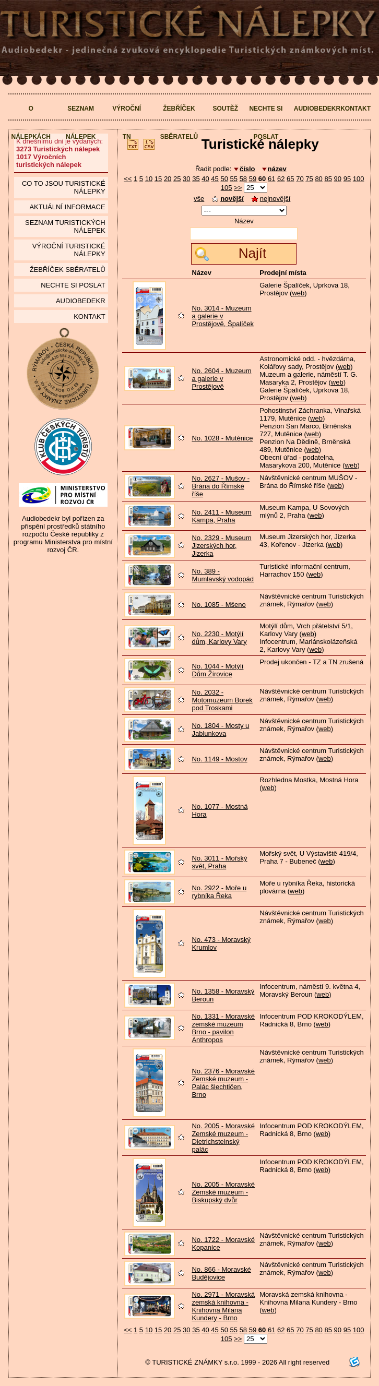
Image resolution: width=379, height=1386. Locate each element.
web (298, 293)
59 (252, 179)
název (277, 169)
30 (186, 179)
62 (281, 179)
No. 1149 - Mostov (219, 759)
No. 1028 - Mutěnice (222, 438)
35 (195, 179)
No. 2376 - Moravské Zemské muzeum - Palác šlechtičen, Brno (223, 1082)
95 (347, 179)
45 (214, 179)
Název (244, 221)
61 (271, 179)
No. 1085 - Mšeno (218, 604)
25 (177, 179)
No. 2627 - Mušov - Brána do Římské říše (221, 486)
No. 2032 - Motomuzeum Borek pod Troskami (222, 700)
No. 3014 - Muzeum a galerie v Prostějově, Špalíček (223, 316)
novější (228, 198)
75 (309, 179)
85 (327, 179)
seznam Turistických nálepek (65, 226)
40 (205, 179)
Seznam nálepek (81, 122)
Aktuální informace (67, 207)
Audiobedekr (317, 108)
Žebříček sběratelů (179, 122)
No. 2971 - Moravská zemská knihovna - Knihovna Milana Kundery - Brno (223, 1306)
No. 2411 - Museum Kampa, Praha (221, 516)
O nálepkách (31, 122)
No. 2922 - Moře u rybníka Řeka (219, 892)
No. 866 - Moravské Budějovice (221, 1273)
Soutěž (225, 108)
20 (167, 179)
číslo (247, 169)
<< (128, 179)
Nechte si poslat (265, 122)
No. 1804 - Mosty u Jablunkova (220, 729)
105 (226, 188)
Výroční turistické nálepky (68, 250)
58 (243, 179)
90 (337, 179)
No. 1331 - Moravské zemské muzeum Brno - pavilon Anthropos (223, 1028)
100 (358, 179)
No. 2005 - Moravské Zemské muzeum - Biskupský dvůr (223, 1192)
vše (199, 198)
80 (318, 179)
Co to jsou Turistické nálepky (63, 187)
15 (158, 179)
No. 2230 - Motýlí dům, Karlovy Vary (219, 638)
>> (238, 188)
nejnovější (271, 198)
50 (224, 179)
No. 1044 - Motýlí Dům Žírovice (217, 670)
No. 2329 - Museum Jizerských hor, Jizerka (221, 545)
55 (234, 179)
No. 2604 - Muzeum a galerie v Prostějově (221, 378)
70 (299, 179)
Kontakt (355, 108)
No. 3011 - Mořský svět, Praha (219, 862)
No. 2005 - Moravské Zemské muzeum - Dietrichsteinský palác (223, 1137)
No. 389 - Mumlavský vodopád (223, 575)
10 (148, 179)
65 (290, 179)
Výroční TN (126, 122)
